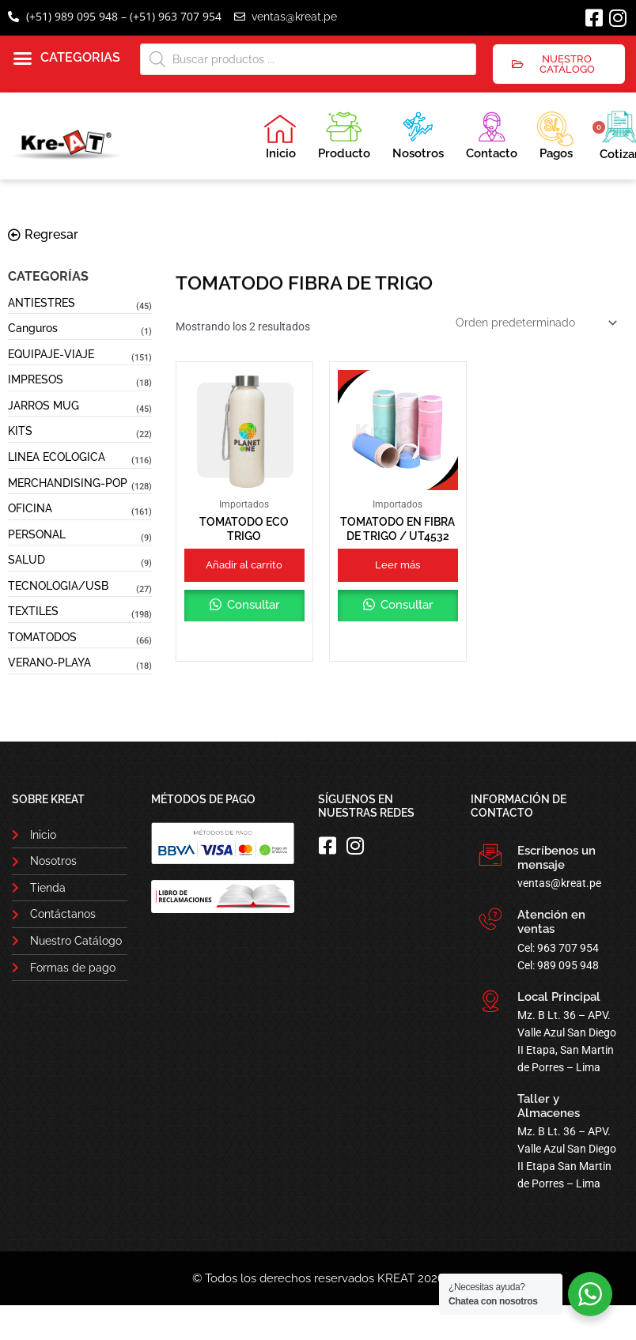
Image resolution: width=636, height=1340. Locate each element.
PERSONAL (37, 534)
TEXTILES (33, 611)
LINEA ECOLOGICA (56, 457)
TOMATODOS (42, 637)
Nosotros (418, 133)
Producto (344, 133)
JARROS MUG (43, 405)
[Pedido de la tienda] (535, 322)
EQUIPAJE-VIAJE (51, 354)
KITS (20, 431)
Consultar (251, 605)
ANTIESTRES (41, 302)
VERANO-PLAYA (49, 662)
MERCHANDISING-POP (67, 483)
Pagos (554, 133)
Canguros (33, 328)
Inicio (280, 136)
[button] (67, 58)
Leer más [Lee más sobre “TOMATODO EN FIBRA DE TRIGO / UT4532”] (397, 565)
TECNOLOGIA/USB (58, 585)
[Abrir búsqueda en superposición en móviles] (308, 59)
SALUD (26, 559)
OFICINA (30, 508)
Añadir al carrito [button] (244, 565)
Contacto (491, 133)
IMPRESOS (35, 379)
